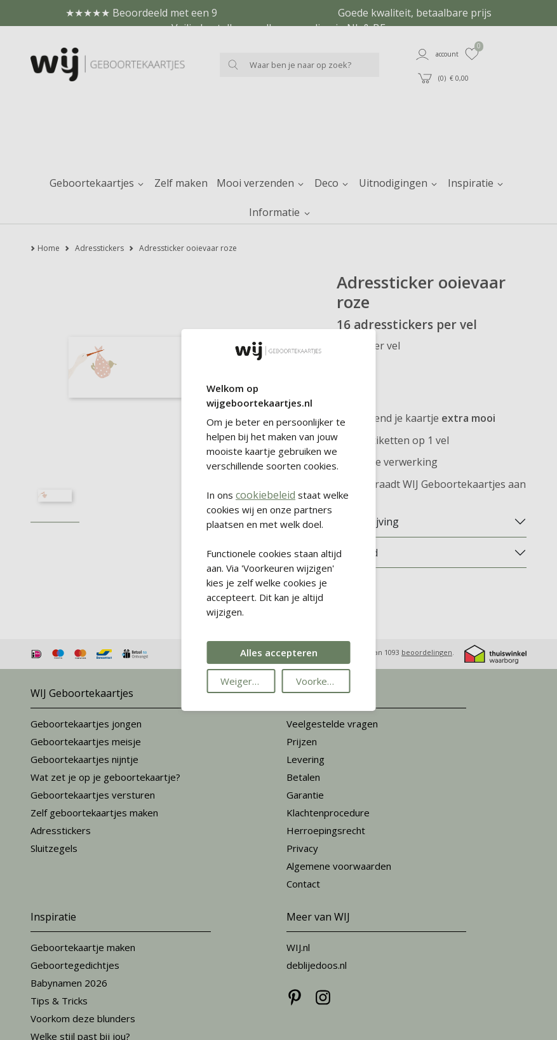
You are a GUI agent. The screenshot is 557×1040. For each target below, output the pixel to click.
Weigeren (241, 681)
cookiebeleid (265, 495)
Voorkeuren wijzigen (323, 681)
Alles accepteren (279, 652)
